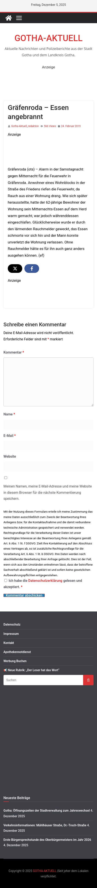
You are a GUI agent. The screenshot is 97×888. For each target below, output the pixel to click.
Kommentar (13, 352)
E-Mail (9, 436)
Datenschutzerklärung (45, 581)
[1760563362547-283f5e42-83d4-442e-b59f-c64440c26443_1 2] (48, 73)
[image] (48, 287)
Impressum (11, 633)
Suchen (88, 680)
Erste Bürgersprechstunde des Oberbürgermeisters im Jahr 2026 (47, 839)
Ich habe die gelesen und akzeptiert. (42, 584)
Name (9, 414)
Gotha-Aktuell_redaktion (25, 126)
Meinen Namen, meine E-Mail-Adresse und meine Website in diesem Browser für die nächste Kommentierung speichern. (47, 492)
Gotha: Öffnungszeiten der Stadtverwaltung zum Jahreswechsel (46, 810)
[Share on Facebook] (31, 268)
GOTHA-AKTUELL (48, 38)
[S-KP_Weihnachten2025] (48, 141)
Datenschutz (12, 624)
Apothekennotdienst (17, 652)
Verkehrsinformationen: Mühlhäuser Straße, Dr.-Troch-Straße (44, 825)
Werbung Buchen (15, 661)
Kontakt (8, 643)
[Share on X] (15, 268)
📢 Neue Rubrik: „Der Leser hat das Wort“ (31, 670)
